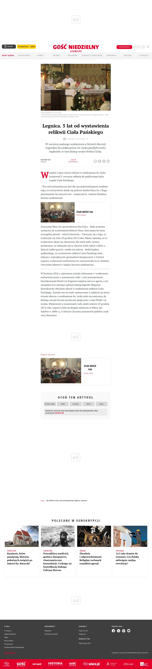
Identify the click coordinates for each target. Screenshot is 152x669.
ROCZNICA (84, 501)
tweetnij (104, 160)
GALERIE (56, 56)
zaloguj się (138, 47)
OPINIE (40, 56)
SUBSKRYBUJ (124, 47)
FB (100, 160)
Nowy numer (8, 56)
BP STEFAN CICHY (52, 501)
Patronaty (112, 56)
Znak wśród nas (84, 211)
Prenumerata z (26, 46)
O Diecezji (143, 56)
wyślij (109, 160)
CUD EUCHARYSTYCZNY (66, 501)
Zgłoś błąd (9, 653)
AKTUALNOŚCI (24, 56)
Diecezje (128, 56)
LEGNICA (77, 501)
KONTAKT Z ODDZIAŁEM (92, 56)
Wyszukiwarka (148, 47)
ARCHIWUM (72, 56)
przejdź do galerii (75, 138)
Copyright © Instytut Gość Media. (122, 653)
